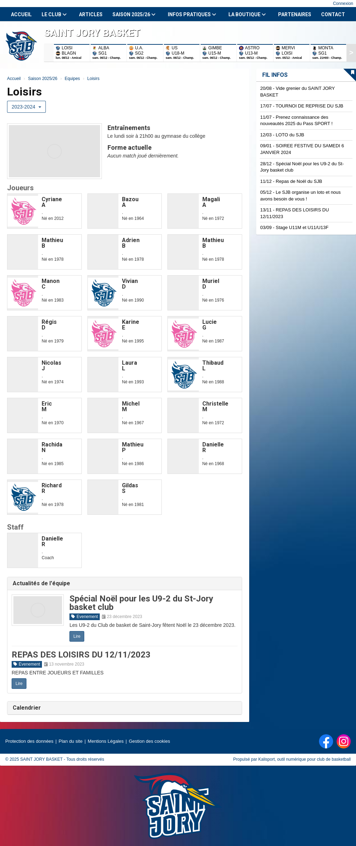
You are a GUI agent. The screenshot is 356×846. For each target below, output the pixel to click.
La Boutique (247, 14)
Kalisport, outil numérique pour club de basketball (304, 759)
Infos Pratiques (192, 14)
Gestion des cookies (149, 741)
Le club (54, 14)
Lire (76, 636)
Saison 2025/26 (133, 14)
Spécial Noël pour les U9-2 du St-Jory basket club (141, 603)
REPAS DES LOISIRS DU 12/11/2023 (81, 655)
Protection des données (29, 741)
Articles (91, 14)
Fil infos (275, 75)
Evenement (84, 616)
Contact (333, 14)
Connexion (343, 3)
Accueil (21, 14)
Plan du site (70, 741)
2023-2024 (26, 107)
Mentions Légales (106, 741)
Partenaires (294, 14)
